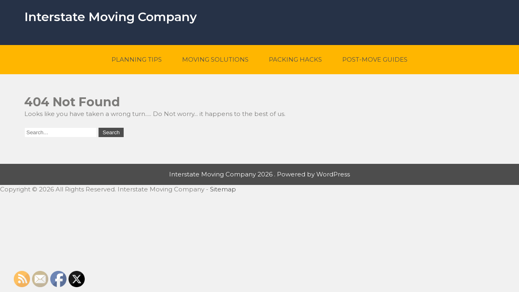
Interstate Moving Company (110, 16)
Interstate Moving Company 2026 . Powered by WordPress (259, 174)
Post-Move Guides (374, 59)
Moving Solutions (215, 59)
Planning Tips (137, 59)
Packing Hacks (295, 59)
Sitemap (223, 189)
